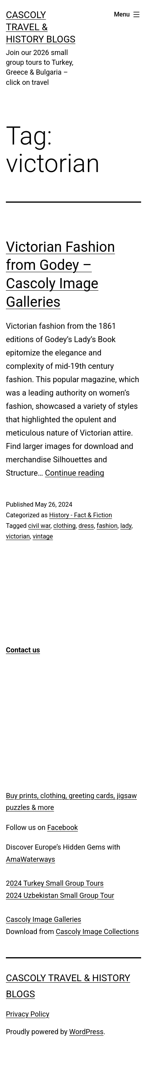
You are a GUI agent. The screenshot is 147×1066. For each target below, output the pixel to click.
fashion (107, 525)
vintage (43, 536)
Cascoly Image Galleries (43, 919)
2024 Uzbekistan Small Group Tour (60, 895)
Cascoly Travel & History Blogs (40, 27)
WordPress (86, 1032)
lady (125, 525)
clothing (64, 525)
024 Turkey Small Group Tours (56, 883)
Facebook (62, 827)
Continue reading (74, 473)
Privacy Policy (27, 1014)
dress (86, 525)
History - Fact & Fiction (80, 515)
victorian (18, 536)
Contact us (23, 650)
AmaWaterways (30, 859)
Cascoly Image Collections (97, 931)
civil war (39, 525)
